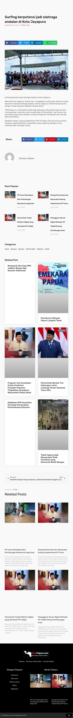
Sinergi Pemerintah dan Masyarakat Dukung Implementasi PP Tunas (59, 199)
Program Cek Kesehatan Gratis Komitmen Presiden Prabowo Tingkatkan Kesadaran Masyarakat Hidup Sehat (19, 388)
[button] (11, 43)
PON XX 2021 (30, 249)
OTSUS (47, 249)
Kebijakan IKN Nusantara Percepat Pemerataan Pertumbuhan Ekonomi (20, 404)
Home (7, 249)
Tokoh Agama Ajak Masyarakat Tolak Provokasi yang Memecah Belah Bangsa (52, 458)
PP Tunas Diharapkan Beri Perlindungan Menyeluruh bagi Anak (25, 199)
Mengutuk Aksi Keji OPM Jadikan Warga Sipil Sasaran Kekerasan (19, 268)
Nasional (14, 249)
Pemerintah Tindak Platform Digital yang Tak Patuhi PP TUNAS (25, 222)
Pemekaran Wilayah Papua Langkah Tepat (51, 319)
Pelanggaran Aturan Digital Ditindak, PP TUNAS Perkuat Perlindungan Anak (53, 620)
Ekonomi (21, 249)
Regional (40, 249)
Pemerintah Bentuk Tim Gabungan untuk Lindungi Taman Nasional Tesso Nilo (53, 386)
